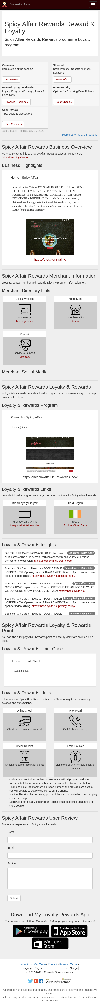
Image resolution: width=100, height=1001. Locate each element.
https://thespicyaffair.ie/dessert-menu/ (53, 575)
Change (74, 968)
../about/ (75, 321)
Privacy (63, 964)
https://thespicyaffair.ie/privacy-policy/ (53, 606)
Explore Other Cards (75, 525)
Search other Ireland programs (79, 134)
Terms (73, 964)
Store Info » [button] (62, 79)
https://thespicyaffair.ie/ (72, 590)
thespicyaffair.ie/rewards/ (24, 525)
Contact (52, 964)
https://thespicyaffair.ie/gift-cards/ (53, 560)
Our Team (40, 964)
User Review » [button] (13, 124)
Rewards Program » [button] (16, 101)
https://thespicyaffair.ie (15, 157)
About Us (26, 964)
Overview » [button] (11, 79)
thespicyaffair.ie (25, 321)
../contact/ (24, 356)
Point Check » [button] (64, 101)
